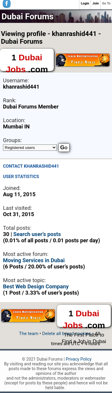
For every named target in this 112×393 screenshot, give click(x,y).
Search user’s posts (37, 234)
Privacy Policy (78, 359)
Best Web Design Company (36, 286)
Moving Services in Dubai (34, 260)
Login (85, 3)
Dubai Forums (27, 16)
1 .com (26, 62)
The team (29, 333)
